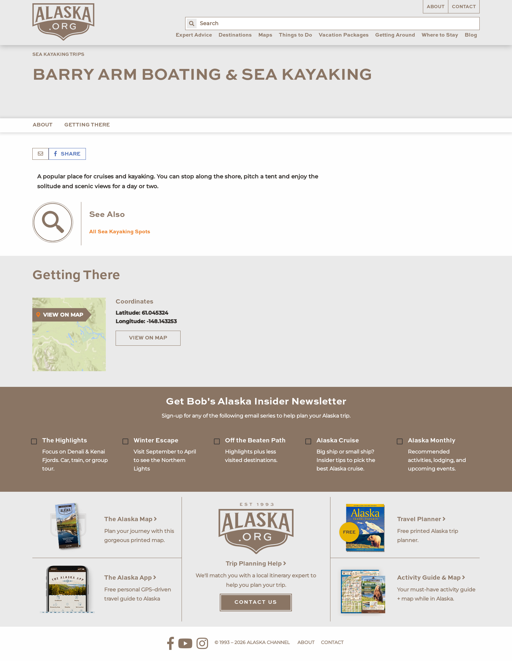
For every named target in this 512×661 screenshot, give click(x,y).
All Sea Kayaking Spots (119, 232)
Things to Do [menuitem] (295, 35)
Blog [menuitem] (471, 35)
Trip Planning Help (256, 564)
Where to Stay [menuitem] (440, 35)
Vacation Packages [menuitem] (344, 35)
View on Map (148, 338)
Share (67, 154)
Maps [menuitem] (265, 35)
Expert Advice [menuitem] (194, 35)
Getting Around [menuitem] (395, 35)
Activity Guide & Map (431, 578)
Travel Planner (421, 519)
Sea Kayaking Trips (58, 54)
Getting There (87, 125)
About (435, 7)
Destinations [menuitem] (235, 35)
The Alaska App (130, 578)
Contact (464, 7)
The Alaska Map (130, 519)
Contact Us (255, 602)
